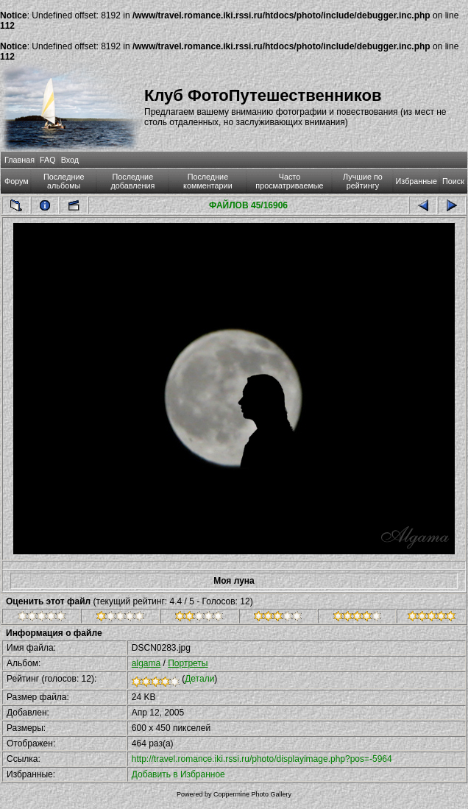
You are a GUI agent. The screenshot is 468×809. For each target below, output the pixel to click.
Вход (70, 159)
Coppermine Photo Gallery (252, 794)
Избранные (416, 181)
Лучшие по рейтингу (363, 181)
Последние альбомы (64, 181)
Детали (199, 679)
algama (146, 663)
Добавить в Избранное (178, 774)
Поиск (453, 181)
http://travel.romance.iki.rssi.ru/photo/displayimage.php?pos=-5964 (262, 759)
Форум (16, 181)
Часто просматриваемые (289, 181)
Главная (19, 159)
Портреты (188, 663)
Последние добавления (132, 181)
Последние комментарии (208, 181)
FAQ (48, 159)
